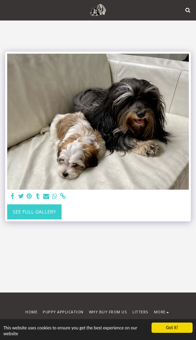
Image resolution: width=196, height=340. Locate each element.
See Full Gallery (34, 211)
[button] (7, 10)
